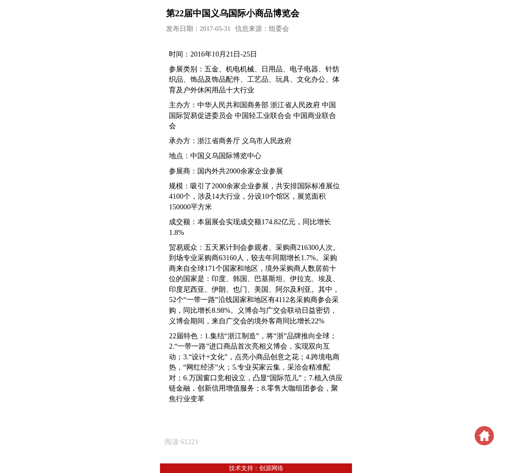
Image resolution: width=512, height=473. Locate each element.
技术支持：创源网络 (256, 468)
